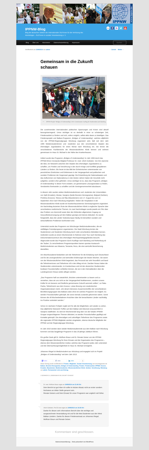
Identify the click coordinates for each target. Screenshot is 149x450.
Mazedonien (51, 368)
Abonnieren (46, 42)
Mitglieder (72, 364)
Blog (27, 42)
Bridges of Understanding (69, 366)
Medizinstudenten (62, 368)
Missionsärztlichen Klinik (76, 368)
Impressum (76, 42)
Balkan (43, 366)
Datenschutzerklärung (61, 42)
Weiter (121, 49)
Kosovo (103, 366)
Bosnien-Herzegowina (53, 366)
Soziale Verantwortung (84, 364)
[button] (47, 360)
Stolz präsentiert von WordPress (82, 442)
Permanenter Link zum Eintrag (58, 370)
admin (48, 49)
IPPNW (97, 366)
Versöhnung (96, 368)
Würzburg (103, 368)
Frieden (66, 364)
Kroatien (43, 368)
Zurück (113, 49)
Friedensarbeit (90, 366)
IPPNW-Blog (35, 29)
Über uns (35, 42)
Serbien (88, 368)
